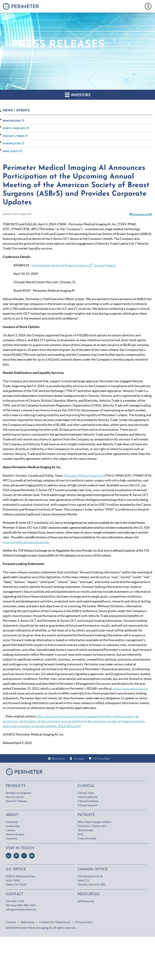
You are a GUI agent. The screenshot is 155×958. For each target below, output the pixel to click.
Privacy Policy (84, 922)
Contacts (79, 758)
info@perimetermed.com (21, 909)
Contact (11, 922)
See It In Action (15, 797)
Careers (10, 830)
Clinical (86, 786)
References (27, 922)
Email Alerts (11, 151)
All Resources (86, 901)
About (12, 815)
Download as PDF (140, 214)
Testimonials (85, 830)
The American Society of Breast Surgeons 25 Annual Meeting (73, 265)
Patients (86, 815)
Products (16, 786)
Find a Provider (87, 838)
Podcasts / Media (13, 136)
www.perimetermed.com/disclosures (26, 542)
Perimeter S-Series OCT (92, 826)
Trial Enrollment (87, 797)
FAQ (80, 834)
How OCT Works (16, 801)
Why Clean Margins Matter (94, 821)
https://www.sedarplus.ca (129, 688)
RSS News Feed (101, 758)
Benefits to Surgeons (18, 792)
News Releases (12, 120)
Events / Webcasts (14, 128)
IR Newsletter (12, 143)
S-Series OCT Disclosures (55, 922)
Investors (77, 94)
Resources (89, 894)
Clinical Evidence (88, 801)
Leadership (12, 826)
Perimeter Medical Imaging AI (84, 475)
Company (12, 821)
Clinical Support (87, 805)
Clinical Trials (86, 792)
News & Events (15, 834)
